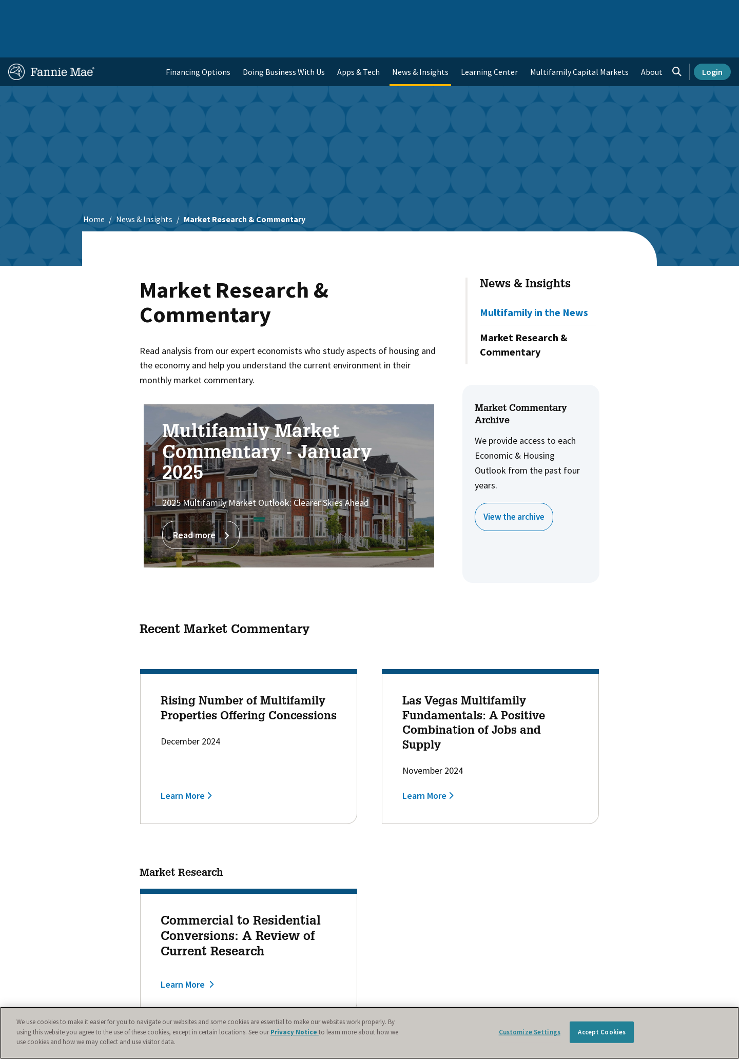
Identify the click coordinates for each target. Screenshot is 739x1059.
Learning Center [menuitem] (489, 39)
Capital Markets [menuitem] (255, 12)
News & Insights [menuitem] (420, 39)
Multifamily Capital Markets (579, 39)
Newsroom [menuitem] (615, 12)
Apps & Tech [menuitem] (358, 39)
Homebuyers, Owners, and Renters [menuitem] (355, 12)
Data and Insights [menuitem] (552, 12)
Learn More (183, 763)
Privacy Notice (294, 1032)
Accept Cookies (602, 1032)
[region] (369, 1033)
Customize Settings (529, 1032)
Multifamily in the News (534, 279)
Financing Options (198, 39)
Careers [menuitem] (660, 12)
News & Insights (144, 186)
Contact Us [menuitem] (705, 12)
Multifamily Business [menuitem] (178, 12)
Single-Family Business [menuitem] (88, 12)
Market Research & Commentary (524, 311)
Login (712, 39)
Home (94, 186)
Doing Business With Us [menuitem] (284, 39)
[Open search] (677, 39)
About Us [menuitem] (493, 12)
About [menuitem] (652, 39)
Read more (201, 502)
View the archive (516, 483)
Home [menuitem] (25, 12)
